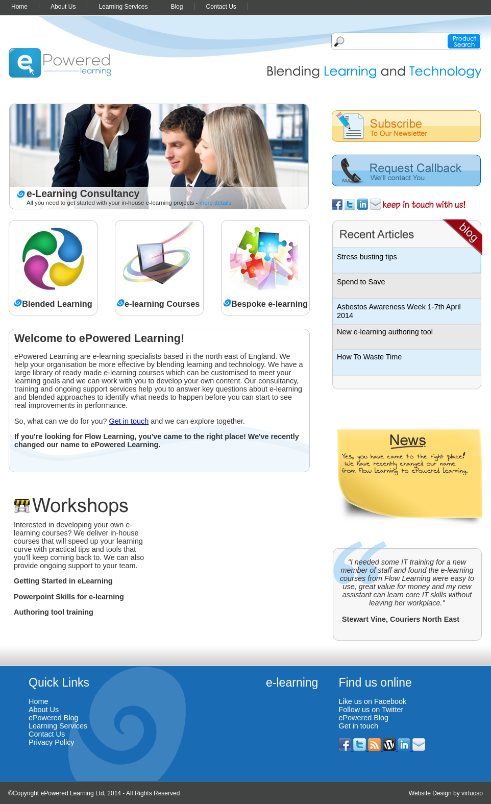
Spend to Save (361, 282)
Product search (464, 41)
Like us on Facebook (372, 701)
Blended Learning (57, 303)
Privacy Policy (52, 742)
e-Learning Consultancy (83, 193)
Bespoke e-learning (269, 303)
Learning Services (123, 6)
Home (19, 6)
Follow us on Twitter (370, 709)
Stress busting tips (367, 257)
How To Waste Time (369, 357)
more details (216, 203)
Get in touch (129, 421)
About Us (63, 6)
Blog (176, 6)
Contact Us (221, 6)
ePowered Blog (54, 718)
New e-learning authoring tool (385, 332)
